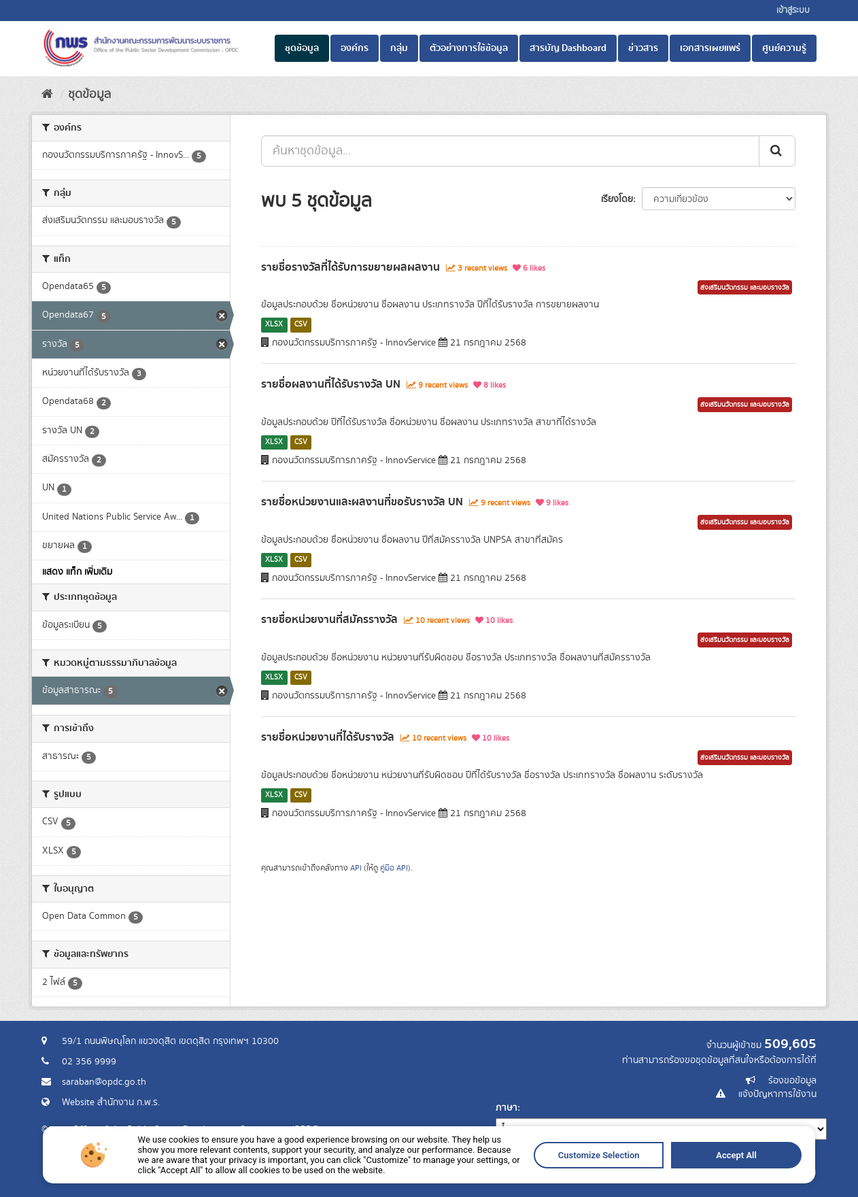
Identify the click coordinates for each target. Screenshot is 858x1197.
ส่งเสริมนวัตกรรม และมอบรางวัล (744, 287)
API (356, 868)
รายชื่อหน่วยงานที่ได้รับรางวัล (327, 737)
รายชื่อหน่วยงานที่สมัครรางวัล (329, 619)
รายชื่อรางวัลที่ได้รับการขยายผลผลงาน (350, 267)
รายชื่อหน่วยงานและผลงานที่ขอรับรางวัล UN (362, 502)
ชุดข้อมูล (302, 48)
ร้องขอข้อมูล (792, 1081)
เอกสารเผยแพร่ (710, 48)
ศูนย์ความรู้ (784, 48)
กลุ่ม (399, 48)
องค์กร (354, 48)
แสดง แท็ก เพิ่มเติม (77, 572)
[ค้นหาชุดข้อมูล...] (510, 151)
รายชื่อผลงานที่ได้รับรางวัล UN (330, 384)
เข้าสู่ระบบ (793, 10)
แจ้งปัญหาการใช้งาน (777, 1094)
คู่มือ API (394, 868)
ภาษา (506, 1108)
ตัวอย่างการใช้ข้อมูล (469, 48)
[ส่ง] (777, 151)
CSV (300, 324)
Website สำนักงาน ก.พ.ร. (111, 1102)
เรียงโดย (617, 199)
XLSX (274, 324)
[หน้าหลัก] (47, 94)
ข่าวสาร (643, 48)
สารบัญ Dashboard (568, 48)
